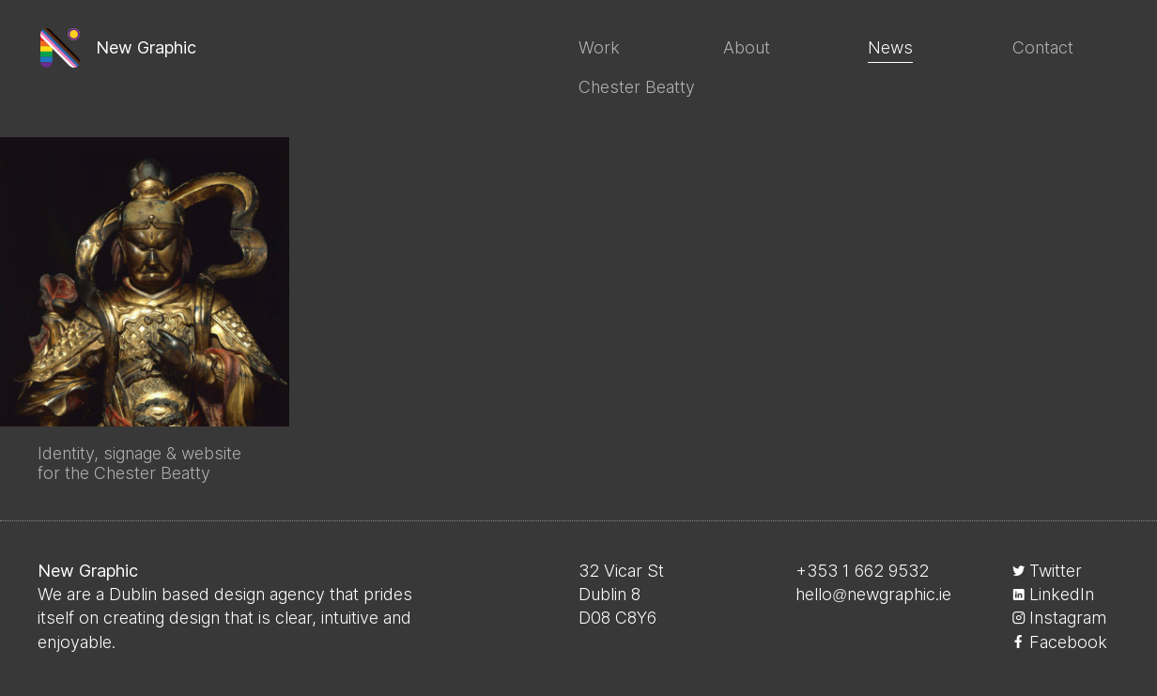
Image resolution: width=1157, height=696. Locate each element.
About (746, 47)
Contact (1042, 47)
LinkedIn (1061, 594)
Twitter (1055, 570)
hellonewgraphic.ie (873, 594)
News (890, 47)
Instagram (1067, 617)
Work (599, 47)
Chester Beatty (636, 87)
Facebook (1068, 642)
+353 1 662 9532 (862, 570)
